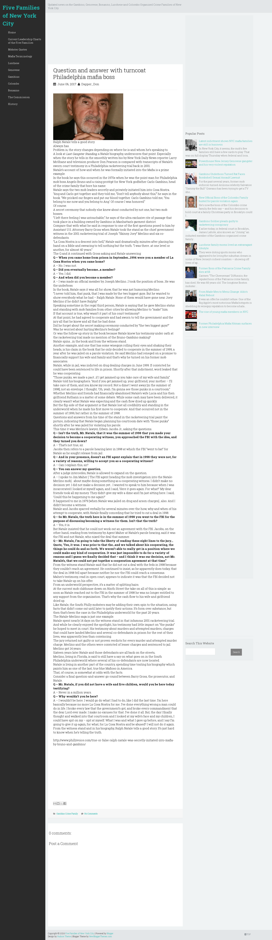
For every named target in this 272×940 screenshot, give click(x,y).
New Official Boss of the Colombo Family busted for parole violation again (223, 199)
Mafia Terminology (20, 56)
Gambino (13, 76)
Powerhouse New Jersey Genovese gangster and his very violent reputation (225, 162)
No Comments (91, 813)
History (13, 104)
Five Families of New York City (21, 15)
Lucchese (13, 63)
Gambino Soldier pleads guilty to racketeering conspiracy (218, 223)
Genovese (14, 70)
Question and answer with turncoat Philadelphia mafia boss (99, 73)
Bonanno (13, 90)
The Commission (19, 97)
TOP (248, 934)
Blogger (110, 933)
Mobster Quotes (17, 49)
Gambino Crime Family (67, 813)
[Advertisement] (115, 39)
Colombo (13, 83)
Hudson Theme (64, 936)
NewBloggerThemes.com (100, 936)
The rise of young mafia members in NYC (223, 311)
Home (12, 32)
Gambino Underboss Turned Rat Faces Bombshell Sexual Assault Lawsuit (222, 175)
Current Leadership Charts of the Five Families (24, 41)
